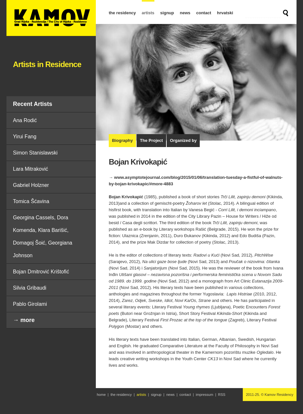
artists (148, 12)
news (185, 12)
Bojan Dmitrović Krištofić (41, 271)
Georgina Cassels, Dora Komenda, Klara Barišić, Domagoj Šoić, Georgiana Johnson (42, 236)
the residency (122, 12)
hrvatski (225, 12)
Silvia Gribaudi (29, 288)
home (101, 395)
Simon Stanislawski (35, 152)
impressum (204, 395)
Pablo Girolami (30, 304)
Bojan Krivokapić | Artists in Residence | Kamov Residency (51, 18)
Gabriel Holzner (31, 185)
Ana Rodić (25, 120)
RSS (222, 395)
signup (167, 12)
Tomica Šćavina (31, 201)
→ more (24, 320)
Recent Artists (32, 104)
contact (203, 12)
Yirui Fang (24, 136)
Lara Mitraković (30, 169)
